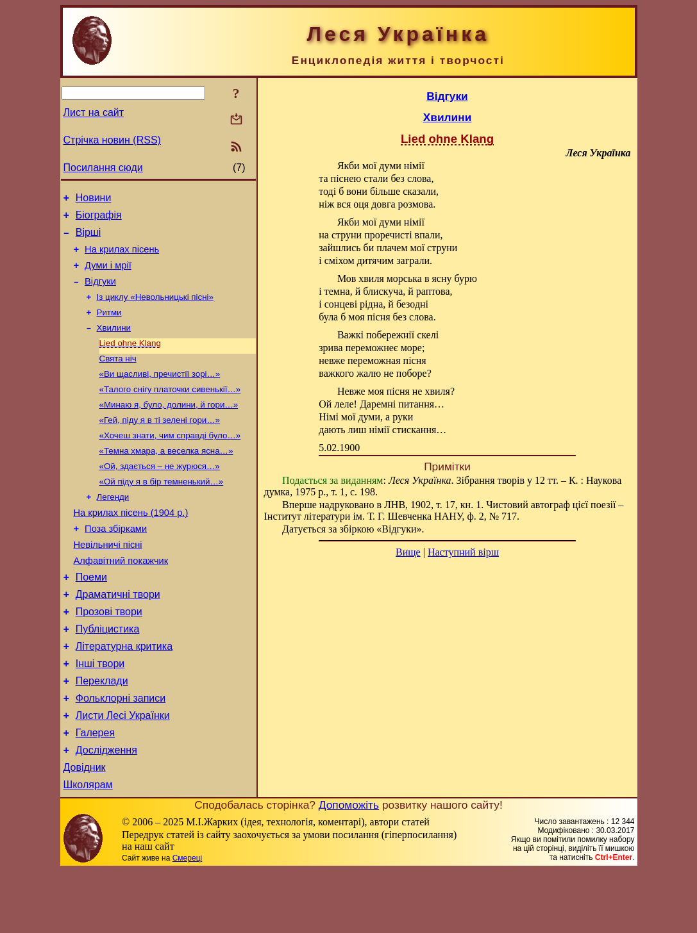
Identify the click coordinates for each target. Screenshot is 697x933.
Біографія (99, 218)
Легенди (113, 526)
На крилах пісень (122, 257)
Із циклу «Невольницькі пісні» (155, 310)
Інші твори (100, 712)
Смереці (187, 920)
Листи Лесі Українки (123, 769)
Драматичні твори (118, 635)
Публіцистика (108, 673)
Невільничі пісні (108, 580)
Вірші (88, 238)
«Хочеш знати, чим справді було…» (170, 460)
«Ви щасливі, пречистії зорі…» (160, 393)
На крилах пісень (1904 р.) (131, 544)
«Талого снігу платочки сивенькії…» (170, 410)
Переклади (102, 731)
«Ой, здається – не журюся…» (159, 493)
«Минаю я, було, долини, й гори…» (169, 426)
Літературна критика (124, 693)
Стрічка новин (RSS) (112, 140)
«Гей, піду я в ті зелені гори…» (160, 443)
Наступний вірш (463, 552)
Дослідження (106, 808)
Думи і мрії (108, 275)
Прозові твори (109, 654)
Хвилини (114, 343)
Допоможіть (349, 867)
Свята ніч (118, 376)
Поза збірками (116, 562)
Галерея (95, 789)
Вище (408, 552)
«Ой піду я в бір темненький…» (161, 510)
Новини (94, 199)
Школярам (88, 846)
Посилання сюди (103, 167)
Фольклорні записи (120, 750)
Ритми (109, 326)
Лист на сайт (93, 112)
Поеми (91, 616)
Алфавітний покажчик (121, 598)
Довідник (84, 827)
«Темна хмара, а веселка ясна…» (166, 476)
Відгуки (100, 293)
